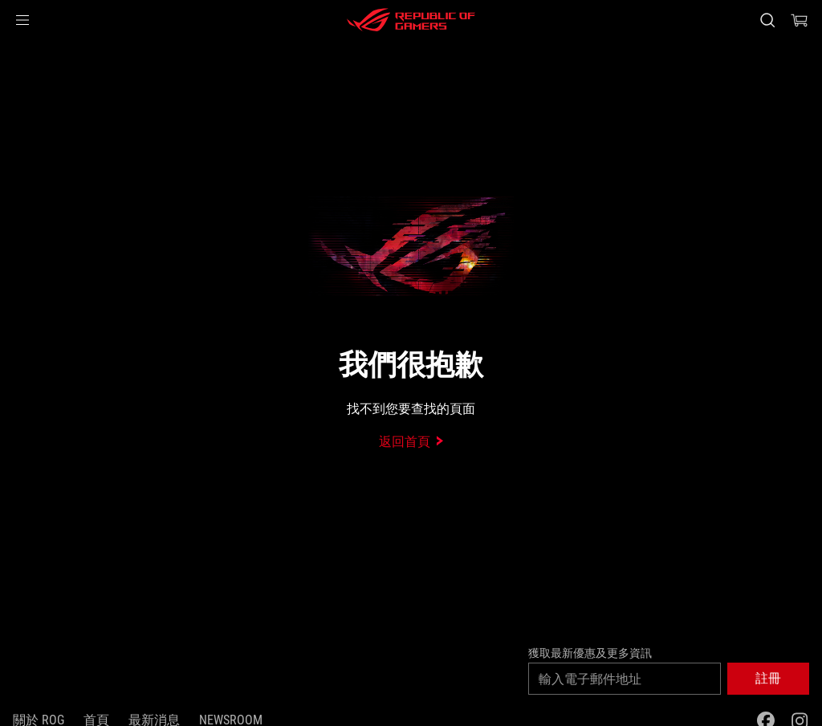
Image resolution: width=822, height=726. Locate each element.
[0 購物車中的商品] (799, 20)
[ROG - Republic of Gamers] (411, 20)
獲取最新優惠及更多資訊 (590, 653)
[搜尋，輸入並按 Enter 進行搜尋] (767, 20)
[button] (22, 20)
